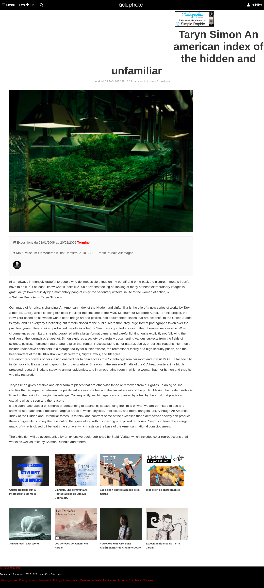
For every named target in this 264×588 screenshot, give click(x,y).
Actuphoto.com (12, 567)
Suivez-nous (57, 574)
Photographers (28, 580)
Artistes (96, 580)
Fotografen (71, 580)
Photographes (9, 580)
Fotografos (45, 580)
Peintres (85, 580)
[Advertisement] (111, 34)
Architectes (109, 580)
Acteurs (122, 580)
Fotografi (58, 580)
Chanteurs (135, 580)
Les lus (27, 5)
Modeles (148, 580)
